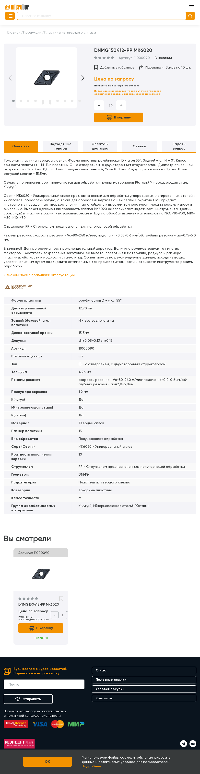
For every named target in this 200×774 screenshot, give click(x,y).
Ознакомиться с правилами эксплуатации (39, 275)
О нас (101, 670)
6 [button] (50, 101)
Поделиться (151, 67)
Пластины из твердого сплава (70, 32)
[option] (46, 77)
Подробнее (91, 766)
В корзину (119, 117)
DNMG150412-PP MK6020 (38, 604)
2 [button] (21, 101)
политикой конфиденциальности (34, 715)
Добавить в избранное (114, 67)
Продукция (32, 32)
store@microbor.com (125, 85)
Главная (13, 32)
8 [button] (65, 101)
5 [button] (43, 101)
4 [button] (35, 101)
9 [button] (72, 101)
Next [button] (79, 77)
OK (47, 762)
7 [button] (57, 101)
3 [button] (28, 101)
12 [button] (50, 103)
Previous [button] (13, 77)
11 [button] (43, 103)
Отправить (28, 699)
